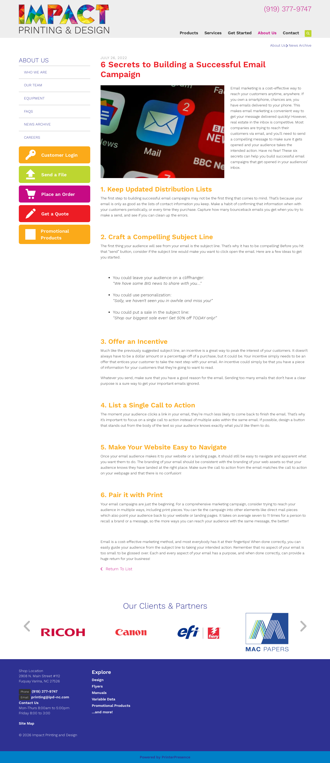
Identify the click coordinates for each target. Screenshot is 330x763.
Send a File (54, 174)
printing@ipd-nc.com (50, 697)
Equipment (34, 98)
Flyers (97, 686)
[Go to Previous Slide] (27, 626)
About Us (267, 32)
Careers (32, 137)
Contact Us (28, 703)
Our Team (33, 85)
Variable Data (103, 699)
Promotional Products (111, 705)
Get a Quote (55, 213)
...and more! (102, 712)
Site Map (26, 723)
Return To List (118, 568)
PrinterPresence (176, 757)
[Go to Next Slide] (303, 626)
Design (98, 680)
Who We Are (35, 72)
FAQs (28, 111)
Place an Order (58, 194)
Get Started (240, 32)
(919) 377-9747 (287, 9)
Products (189, 32)
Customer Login (59, 155)
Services (213, 32)
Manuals (99, 693)
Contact (291, 32)
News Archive (300, 45)
